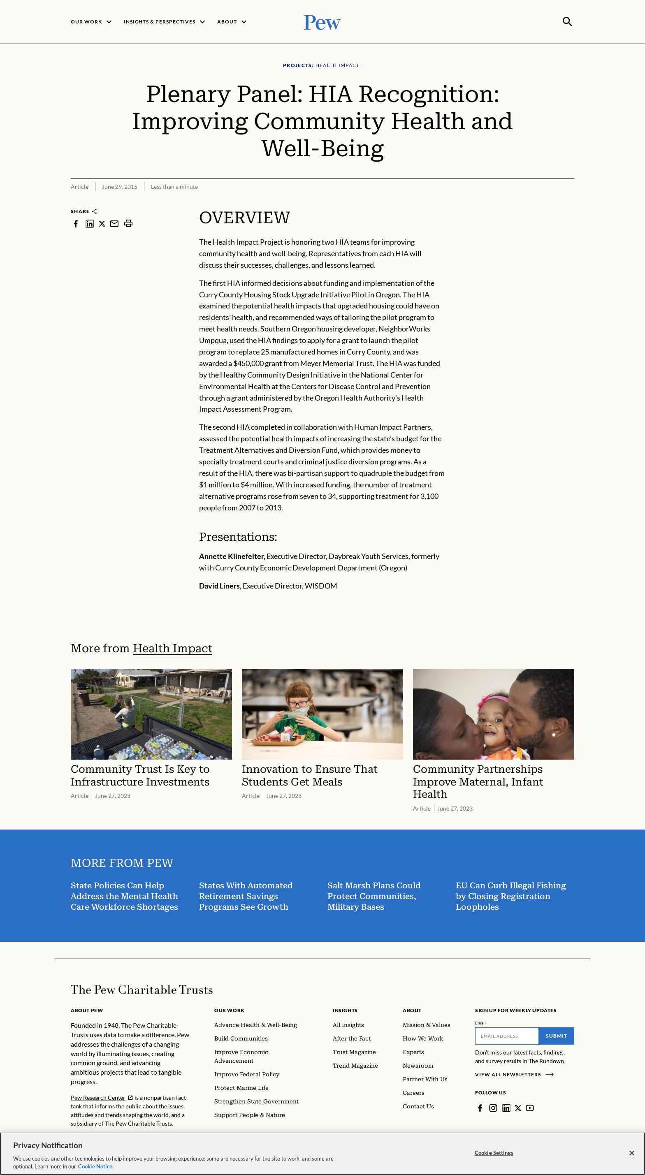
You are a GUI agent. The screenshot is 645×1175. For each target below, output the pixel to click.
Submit (556, 1035)
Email (480, 1022)
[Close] (632, 1154)
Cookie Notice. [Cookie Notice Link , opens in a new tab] (96, 1167)
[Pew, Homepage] (322, 21)
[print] (128, 223)
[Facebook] (480, 1107)
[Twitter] (518, 1107)
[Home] (142, 988)
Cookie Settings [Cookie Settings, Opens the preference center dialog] (494, 1153)
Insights (345, 1009)
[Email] (507, 1035)
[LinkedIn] (506, 1107)
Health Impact (172, 647)
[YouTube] (530, 1107)
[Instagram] (493, 1107)
